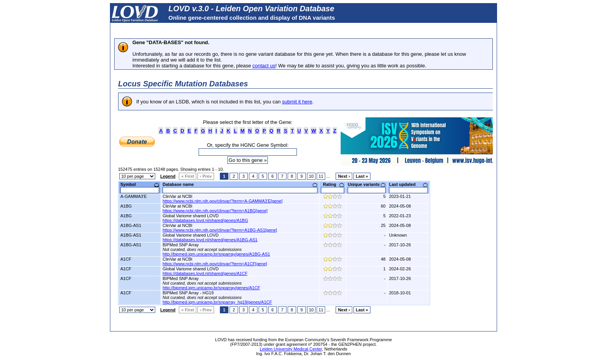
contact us (263, 66)
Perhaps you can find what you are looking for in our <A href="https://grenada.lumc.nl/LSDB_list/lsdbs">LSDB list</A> (303, 201)
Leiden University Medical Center (291, 349)
